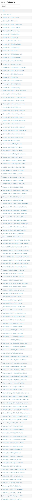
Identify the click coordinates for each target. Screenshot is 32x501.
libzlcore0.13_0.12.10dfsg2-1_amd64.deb (13, 270)
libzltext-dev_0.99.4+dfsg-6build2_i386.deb (14, 383)
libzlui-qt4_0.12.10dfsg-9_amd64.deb (12, 482)
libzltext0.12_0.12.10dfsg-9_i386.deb (12, 389)
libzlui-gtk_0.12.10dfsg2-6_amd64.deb (13, 476)
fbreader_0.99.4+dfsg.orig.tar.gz (11, 140)
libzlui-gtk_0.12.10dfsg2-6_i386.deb (12, 479)
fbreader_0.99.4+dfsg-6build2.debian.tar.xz (14, 120)
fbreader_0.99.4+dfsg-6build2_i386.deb (13, 137)
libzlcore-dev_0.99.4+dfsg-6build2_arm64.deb (15, 227)
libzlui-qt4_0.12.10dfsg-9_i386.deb (12, 486)
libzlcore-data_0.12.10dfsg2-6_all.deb (12, 157)
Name (4, 11)
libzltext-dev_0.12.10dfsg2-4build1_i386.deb (14, 346)
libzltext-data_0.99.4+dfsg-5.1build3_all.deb (14, 313)
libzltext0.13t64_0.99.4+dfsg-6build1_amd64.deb (15, 399)
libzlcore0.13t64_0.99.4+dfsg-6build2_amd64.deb (16, 257)
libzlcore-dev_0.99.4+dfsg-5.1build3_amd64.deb (15, 203)
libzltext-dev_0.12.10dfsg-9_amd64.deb (13, 323)
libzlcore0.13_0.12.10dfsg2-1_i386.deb (13, 273)
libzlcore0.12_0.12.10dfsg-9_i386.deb (12, 237)
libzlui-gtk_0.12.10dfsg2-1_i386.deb (12, 459)
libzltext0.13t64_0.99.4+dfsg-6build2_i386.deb (15, 419)
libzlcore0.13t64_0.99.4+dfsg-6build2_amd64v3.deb (16, 260)
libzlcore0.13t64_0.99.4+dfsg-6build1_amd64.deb (16, 247)
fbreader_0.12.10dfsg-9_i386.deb (11, 27)
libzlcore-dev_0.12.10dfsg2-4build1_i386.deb (14, 193)
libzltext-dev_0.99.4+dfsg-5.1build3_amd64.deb (15, 356)
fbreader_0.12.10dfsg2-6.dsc (10, 77)
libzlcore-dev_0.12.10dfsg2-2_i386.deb (13, 187)
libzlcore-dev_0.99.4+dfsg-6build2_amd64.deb (15, 220)
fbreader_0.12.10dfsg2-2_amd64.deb (12, 54)
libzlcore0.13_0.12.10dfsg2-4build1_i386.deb (14, 286)
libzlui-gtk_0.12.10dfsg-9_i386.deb (12, 452)
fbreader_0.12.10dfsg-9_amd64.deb (12, 24)
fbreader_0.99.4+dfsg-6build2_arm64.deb (14, 134)
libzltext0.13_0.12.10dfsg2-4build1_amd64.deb (15, 436)
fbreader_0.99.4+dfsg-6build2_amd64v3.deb (14, 130)
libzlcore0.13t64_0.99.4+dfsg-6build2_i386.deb (15, 266)
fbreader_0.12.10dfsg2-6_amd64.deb (12, 80)
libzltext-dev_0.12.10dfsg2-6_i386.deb (13, 353)
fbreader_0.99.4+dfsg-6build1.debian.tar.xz (14, 104)
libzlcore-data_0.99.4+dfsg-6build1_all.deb (14, 163)
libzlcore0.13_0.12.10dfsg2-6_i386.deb (13, 293)
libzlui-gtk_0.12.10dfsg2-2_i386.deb (12, 466)
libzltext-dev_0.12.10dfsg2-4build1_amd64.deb (15, 343)
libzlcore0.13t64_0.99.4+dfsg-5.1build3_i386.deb (15, 243)
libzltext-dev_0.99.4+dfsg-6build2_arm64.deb (14, 379)
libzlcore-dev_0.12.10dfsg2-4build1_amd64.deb (15, 190)
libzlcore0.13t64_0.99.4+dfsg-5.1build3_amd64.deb (16, 240)
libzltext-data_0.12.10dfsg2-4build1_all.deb (14, 306)
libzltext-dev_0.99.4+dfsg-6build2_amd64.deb (15, 373)
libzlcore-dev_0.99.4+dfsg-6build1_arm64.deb (15, 213)
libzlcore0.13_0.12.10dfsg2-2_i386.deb (13, 280)
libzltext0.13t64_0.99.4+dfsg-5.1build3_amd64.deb (16, 393)
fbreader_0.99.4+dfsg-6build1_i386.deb (13, 117)
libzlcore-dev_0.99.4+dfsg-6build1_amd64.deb (15, 210)
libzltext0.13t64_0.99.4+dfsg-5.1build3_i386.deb (15, 396)
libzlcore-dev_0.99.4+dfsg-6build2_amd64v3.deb (15, 223)
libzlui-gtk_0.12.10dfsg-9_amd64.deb (12, 449)
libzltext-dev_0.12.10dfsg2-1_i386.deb (13, 333)
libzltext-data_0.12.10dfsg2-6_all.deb (12, 310)
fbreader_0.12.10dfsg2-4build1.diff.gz (13, 60)
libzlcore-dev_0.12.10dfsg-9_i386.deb (12, 173)
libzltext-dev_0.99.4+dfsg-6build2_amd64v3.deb (15, 376)
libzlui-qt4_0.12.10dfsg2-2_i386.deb (12, 499)
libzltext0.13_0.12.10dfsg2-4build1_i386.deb (14, 439)
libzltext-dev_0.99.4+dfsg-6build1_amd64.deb (15, 363)
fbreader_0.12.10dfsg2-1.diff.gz (11, 34)
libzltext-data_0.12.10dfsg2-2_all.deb (12, 303)
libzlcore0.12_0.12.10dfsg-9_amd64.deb (13, 233)
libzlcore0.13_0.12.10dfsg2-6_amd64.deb (13, 290)
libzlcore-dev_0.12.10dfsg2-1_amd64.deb (13, 177)
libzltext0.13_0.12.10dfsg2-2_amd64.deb (13, 429)
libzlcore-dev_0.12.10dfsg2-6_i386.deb (13, 200)
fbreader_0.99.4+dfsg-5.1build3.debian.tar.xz (14, 90)
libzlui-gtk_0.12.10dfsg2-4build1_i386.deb (14, 472)
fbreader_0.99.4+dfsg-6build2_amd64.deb (14, 127)
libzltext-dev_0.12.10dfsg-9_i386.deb (12, 326)
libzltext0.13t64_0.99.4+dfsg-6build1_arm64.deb (15, 403)
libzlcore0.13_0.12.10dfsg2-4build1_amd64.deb (15, 283)
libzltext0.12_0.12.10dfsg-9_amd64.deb (13, 386)
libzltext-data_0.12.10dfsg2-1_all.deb (12, 300)
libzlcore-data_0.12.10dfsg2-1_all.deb (12, 147)
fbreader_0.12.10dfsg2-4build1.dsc (12, 64)
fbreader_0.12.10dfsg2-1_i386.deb (12, 44)
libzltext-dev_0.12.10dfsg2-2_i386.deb (13, 340)
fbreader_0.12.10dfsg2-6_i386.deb (12, 84)
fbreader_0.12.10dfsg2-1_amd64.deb (12, 41)
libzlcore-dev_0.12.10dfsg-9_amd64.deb (13, 170)
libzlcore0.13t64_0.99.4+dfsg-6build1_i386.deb (15, 253)
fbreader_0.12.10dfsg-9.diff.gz (11, 17)
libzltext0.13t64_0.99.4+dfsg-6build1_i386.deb (15, 406)
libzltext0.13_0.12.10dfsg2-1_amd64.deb (13, 423)
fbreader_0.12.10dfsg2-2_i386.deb (12, 57)
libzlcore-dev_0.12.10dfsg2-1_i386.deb (13, 180)
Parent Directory (7, 14)
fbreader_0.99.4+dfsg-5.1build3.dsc (12, 94)
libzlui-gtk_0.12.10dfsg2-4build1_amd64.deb (14, 469)
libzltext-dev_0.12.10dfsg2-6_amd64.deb (13, 350)
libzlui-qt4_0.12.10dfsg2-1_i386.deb (12, 492)
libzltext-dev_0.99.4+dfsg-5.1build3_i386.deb (14, 359)
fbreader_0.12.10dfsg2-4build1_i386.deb (13, 70)
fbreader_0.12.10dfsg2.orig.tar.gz (11, 87)
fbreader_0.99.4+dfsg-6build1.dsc (12, 107)
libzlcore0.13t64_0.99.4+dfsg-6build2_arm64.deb (16, 263)
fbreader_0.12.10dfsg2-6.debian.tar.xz (13, 74)
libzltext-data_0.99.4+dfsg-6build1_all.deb (14, 316)
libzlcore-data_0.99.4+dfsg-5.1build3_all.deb (14, 160)
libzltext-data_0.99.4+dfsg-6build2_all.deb (14, 320)
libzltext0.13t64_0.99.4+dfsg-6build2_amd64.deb (15, 409)
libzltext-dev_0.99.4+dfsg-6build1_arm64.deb (14, 366)
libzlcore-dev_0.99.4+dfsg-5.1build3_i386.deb (14, 207)
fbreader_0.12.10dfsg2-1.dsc (10, 37)
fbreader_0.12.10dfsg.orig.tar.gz (11, 31)
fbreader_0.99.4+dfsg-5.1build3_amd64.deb (14, 97)
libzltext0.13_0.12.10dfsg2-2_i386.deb (13, 433)
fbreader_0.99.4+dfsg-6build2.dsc (12, 124)
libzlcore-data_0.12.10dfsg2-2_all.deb (12, 150)
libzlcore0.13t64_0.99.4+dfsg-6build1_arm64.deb (16, 250)
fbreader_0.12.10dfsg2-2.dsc (10, 50)
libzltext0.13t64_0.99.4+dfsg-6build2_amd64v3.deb (16, 413)
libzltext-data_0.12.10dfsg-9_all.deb (12, 296)
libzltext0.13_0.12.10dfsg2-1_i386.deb (13, 426)
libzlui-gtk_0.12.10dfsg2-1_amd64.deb (13, 456)
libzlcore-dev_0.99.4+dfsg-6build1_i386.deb (14, 217)
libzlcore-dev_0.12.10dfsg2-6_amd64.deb (13, 197)
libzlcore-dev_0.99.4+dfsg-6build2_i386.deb (14, 230)
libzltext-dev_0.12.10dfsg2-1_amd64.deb (13, 330)
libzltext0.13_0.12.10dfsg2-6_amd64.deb (13, 443)
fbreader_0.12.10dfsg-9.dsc (10, 21)
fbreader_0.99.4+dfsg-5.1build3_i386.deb (13, 100)
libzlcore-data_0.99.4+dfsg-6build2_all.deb (14, 167)
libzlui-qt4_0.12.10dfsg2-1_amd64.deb (13, 489)
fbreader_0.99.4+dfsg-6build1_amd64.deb (14, 110)
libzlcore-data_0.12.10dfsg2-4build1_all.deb (14, 154)
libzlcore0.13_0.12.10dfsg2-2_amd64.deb (13, 276)
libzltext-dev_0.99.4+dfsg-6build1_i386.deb (14, 369)
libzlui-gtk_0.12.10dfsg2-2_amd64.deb (13, 462)
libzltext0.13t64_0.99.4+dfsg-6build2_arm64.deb (15, 416)
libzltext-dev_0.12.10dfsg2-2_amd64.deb (13, 336)
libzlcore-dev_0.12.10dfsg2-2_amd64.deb (13, 183)
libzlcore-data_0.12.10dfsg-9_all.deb (12, 144)
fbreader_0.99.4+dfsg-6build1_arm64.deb (14, 114)
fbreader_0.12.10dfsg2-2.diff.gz (11, 47)
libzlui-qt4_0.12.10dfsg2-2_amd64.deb (13, 496)
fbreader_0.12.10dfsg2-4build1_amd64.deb (14, 67)
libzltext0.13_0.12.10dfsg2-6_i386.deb (13, 446)
